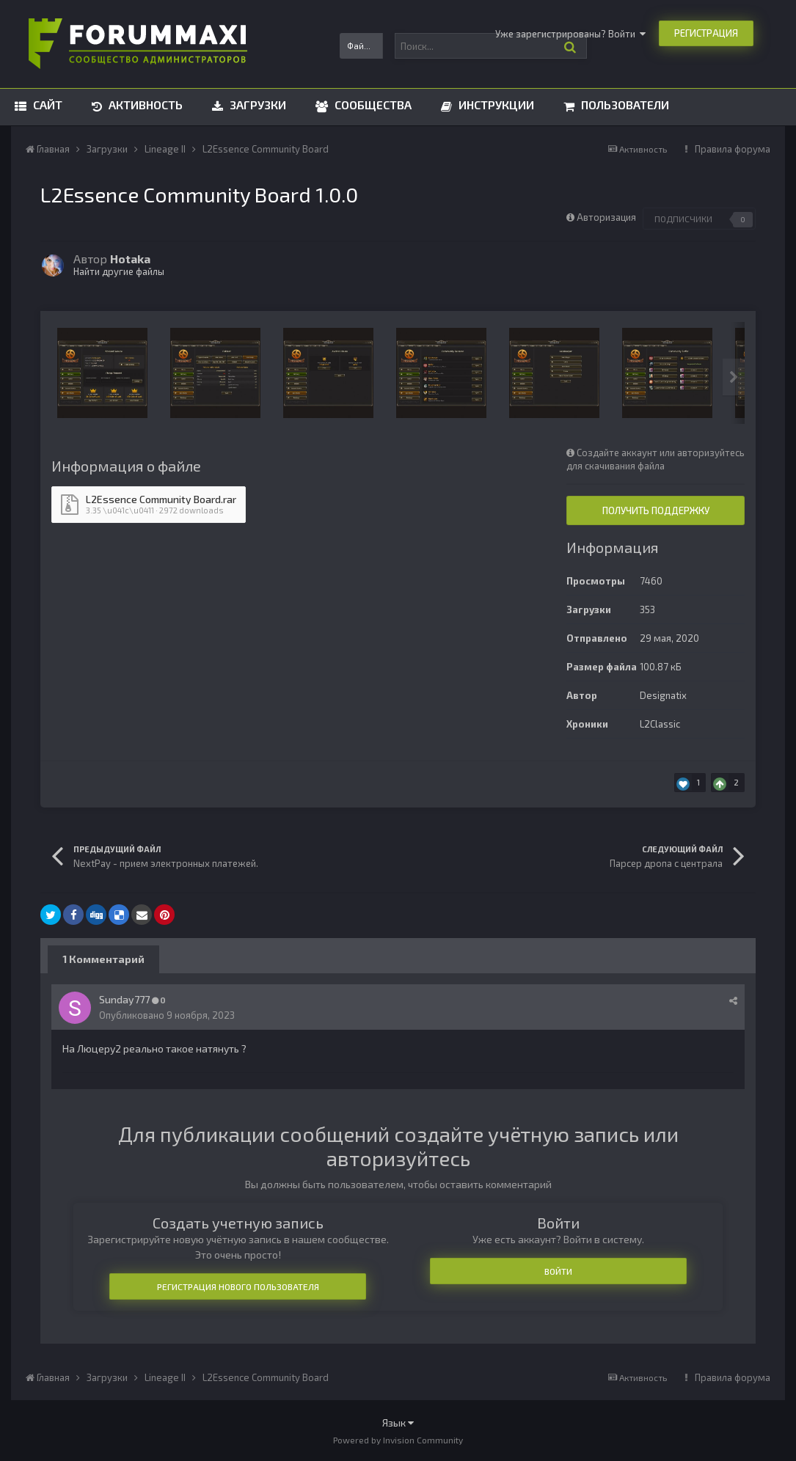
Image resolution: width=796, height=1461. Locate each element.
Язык (398, 1422)
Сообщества (372, 104)
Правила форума (732, 149)
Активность (144, 104)
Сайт (46, 104)
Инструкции (495, 104)
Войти (558, 1271)
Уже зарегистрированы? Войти (570, 34)
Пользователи (623, 104)
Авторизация (606, 217)
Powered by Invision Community (398, 1440)
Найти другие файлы (118, 271)
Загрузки (256, 104)
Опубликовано (167, 1015)
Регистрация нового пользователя (238, 1286)
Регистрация (706, 33)
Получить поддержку (655, 510)
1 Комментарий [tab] (103, 959)
